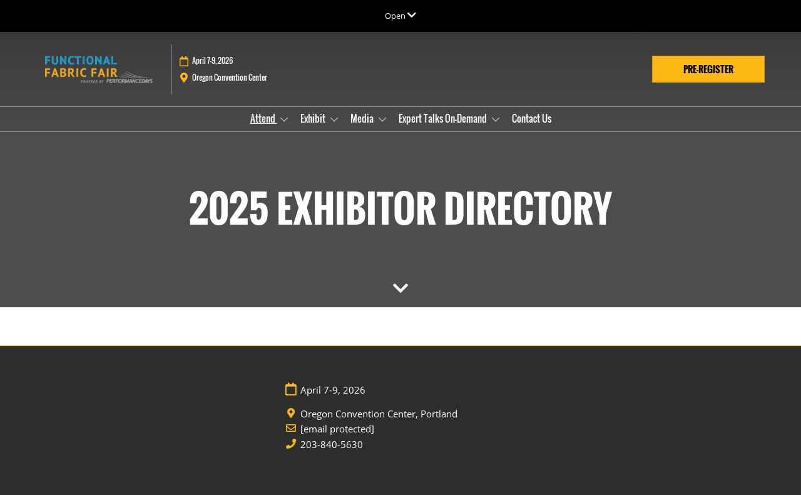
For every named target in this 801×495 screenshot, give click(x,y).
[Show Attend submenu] (284, 119)
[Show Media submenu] (382, 119)
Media (362, 118)
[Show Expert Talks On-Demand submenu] (495, 119)
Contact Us (531, 118)
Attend (263, 118)
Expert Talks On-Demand (444, 118)
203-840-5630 (331, 445)
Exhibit (313, 118)
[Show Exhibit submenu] (334, 119)
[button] (708, 69)
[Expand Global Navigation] (400, 15)
